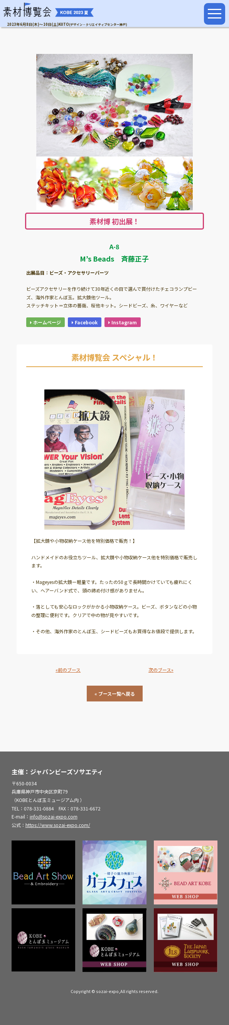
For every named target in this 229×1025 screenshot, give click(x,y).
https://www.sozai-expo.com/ (57, 825)
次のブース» (160, 669)
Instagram (122, 322)
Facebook (85, 322)
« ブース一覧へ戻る (114, 693)
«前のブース (68, 669)
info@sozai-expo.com (53, 816)
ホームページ (45, 322)
